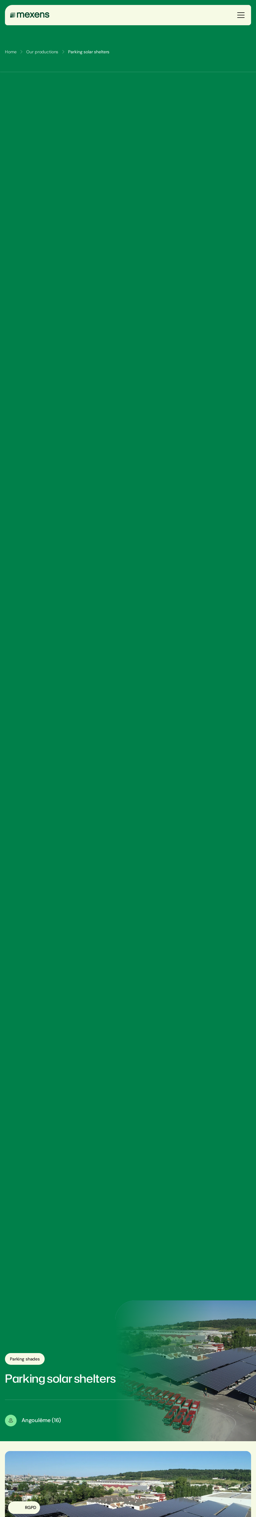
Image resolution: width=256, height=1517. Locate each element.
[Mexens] (29, 15)
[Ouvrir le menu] (241, 15)
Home (10, 52)
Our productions (42, 52)
